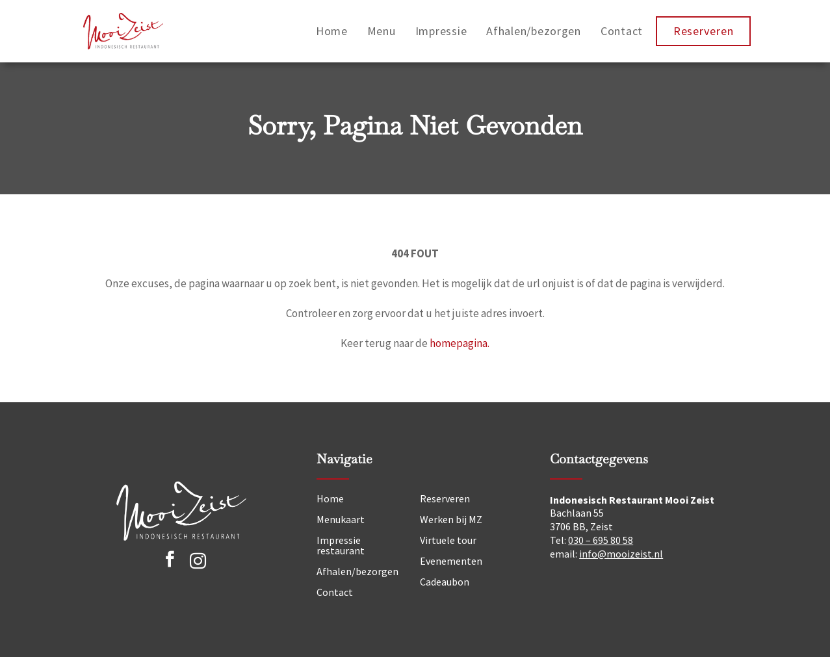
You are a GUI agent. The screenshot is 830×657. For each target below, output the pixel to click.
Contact (622, 30)
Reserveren (703, 30)
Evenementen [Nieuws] (451, 560)
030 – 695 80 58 (600, 540)
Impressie (441, 30)
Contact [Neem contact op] (335, 592)
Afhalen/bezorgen (533, 30)
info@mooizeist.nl (621, 553)
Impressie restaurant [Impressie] (341, 545)
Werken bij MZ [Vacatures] (451, 519)
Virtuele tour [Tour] (448, 540)
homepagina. (459, 343)
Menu (381, 30)
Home (332, 30)
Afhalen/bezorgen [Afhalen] (357, 571)
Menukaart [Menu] (341, 519)
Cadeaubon (444, 581)
